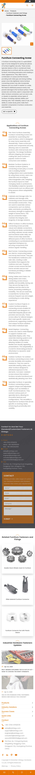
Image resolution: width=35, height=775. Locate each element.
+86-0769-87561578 (9, 442)
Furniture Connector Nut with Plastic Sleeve (18, 633)
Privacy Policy (16, 766)
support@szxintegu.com (10, 453)
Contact (5, 720)
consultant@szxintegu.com (11, 458)
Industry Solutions (9, 707)
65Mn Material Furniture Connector (17, 600)
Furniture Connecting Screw (16, 15)
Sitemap (5, 766)
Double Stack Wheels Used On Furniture (17, 569)
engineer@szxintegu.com (10, 455)
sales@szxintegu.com (9, 451)
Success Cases (8, 711)
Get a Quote (9, 111)
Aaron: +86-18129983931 (10, 445)
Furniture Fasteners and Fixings (16, 13)
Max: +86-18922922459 (10, 447)
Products (13, 11)
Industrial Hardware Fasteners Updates (17, 643)
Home (7, 11)
